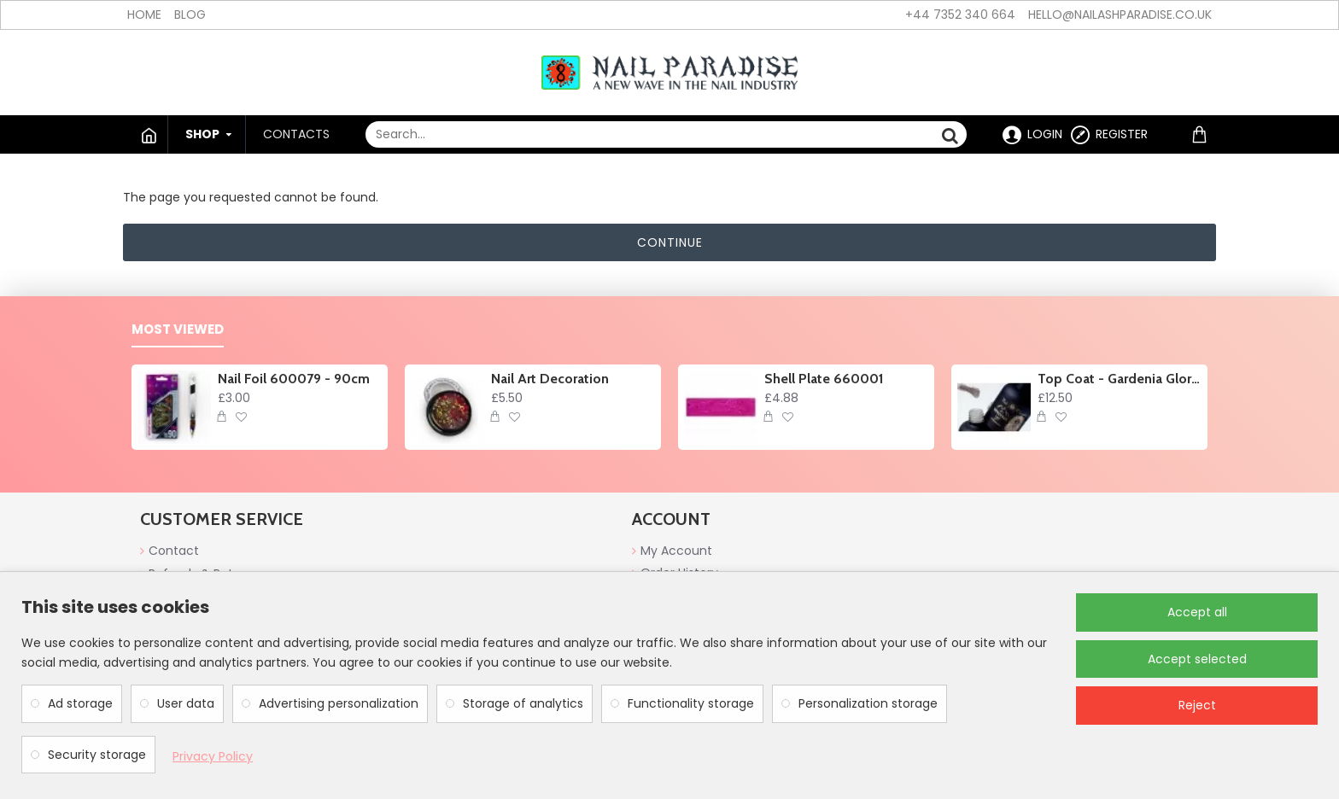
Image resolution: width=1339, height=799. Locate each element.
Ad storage (80, 703)
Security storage (97, 754)
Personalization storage (868, 703)
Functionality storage (691, 703)
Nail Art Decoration (550, 378)
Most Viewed (178, 330)
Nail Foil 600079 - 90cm (294, 378)
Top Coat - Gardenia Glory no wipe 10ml (1120, 378)
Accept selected (1197, 659)
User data (185, 703)
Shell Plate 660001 (824, 378)
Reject (1197, 705)
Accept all (1197, 612)
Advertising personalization (338, 703)
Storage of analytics (523, 703)
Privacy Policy (212, 756)
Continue (670, 242)
